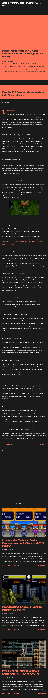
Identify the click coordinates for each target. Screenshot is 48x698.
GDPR (12, 10)
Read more (42, 565)
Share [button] (4, 76)
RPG (8, 445)
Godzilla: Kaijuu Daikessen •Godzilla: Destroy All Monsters (22, 608)
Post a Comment (14, 76)
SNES (12, 445)
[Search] (40, 3)
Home (4, 10)
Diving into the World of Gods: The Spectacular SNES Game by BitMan (20, 672)
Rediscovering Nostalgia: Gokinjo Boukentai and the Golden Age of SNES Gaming (23, 53)
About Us (29, 10)
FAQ (20, 10)
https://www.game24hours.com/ (20, 4)
